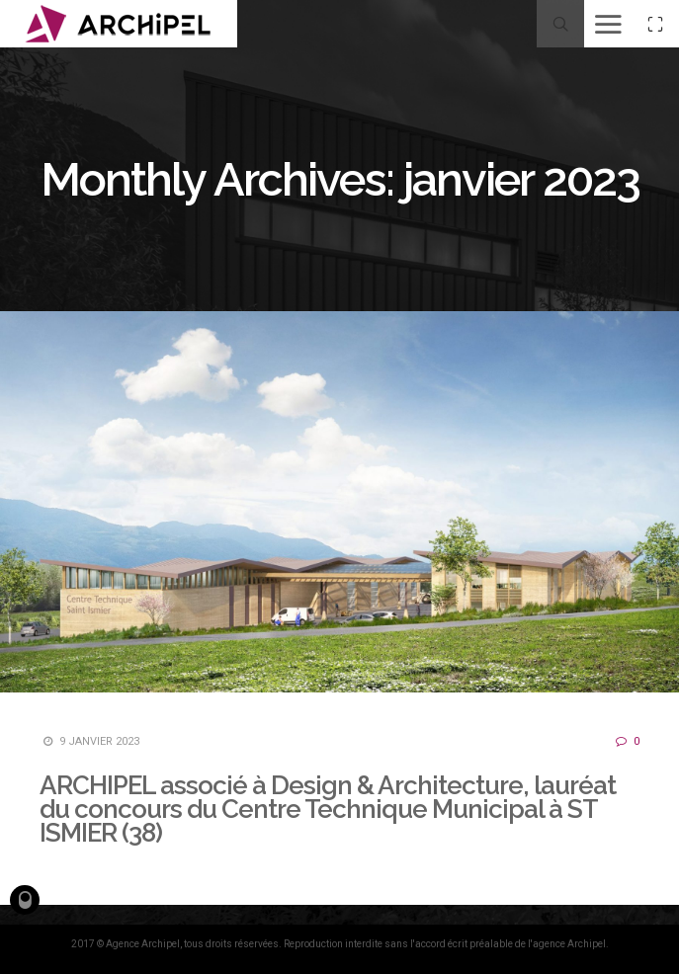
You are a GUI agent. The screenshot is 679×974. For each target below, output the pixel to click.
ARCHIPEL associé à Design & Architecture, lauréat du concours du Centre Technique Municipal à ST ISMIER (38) (328, 809)
